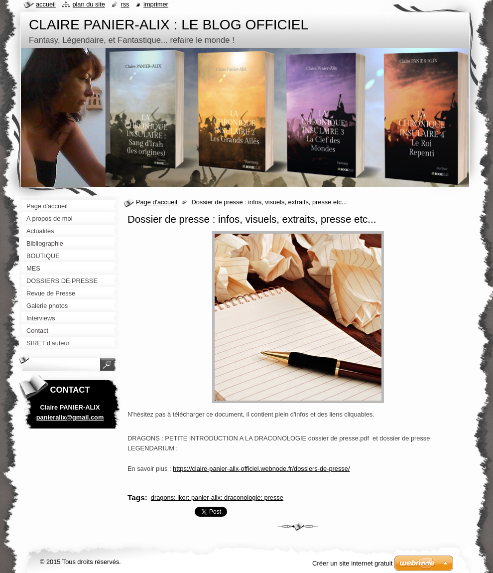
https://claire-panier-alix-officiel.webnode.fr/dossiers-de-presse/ (261, 468)
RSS (125, 4)
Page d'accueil (156, 202)
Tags (136, 497)
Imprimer (155, 4)
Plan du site (88, 4)
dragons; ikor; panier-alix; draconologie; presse (217, 497)
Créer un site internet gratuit (352, 563)
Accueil (46, 4)
